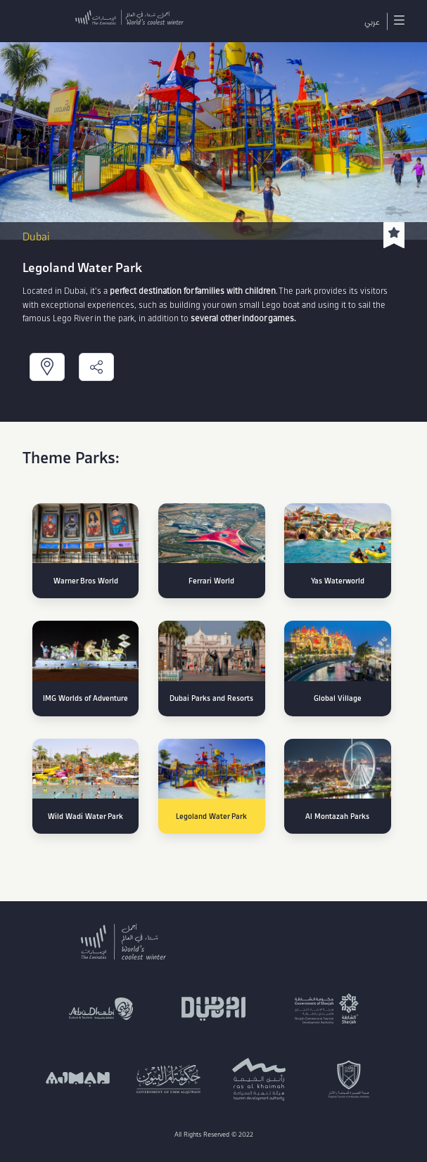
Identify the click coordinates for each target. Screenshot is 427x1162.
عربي (372, 21)
